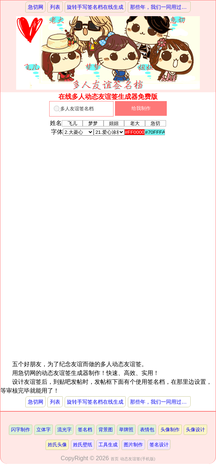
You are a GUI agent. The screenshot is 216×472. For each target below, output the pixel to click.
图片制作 (133, 444)
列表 (55, 7)
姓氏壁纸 (82, 444)
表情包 (147, 429)
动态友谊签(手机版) (137, 459)
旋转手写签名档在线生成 (95, 7)
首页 (115, 459)
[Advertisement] (106, 205)
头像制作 (170, 429)
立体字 (43, 429)
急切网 (35, 7)
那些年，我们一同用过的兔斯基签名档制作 (160, 7)
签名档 (85, 429)
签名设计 (159, 444)
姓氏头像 (57, 444)
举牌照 (126, 429)
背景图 (105, 429)
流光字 (64, 429)
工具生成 (108, 444)
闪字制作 (20, 429)
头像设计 (195, 429)
